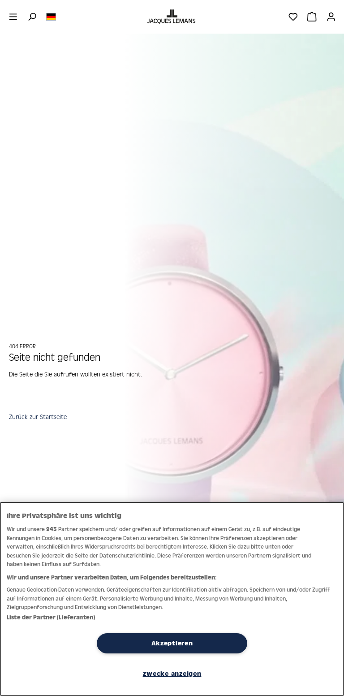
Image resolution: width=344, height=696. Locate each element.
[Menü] (13, 16)
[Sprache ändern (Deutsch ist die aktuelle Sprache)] (51, 16)
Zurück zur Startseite (38, 416)
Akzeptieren (172, 643)
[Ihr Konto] (331, 16)
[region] (172, 599)
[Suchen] (32, 16)
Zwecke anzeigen (172, 673)
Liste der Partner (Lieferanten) (51, 617)
